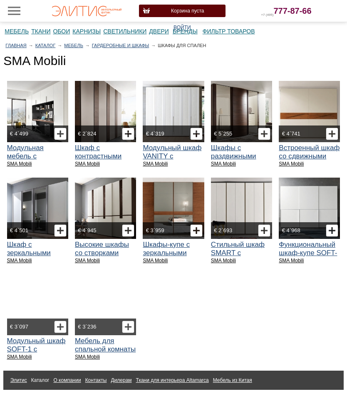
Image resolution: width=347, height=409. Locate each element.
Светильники (124, 31)
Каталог (45, 45)
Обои (61, 31)
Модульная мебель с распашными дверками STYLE (35, 160)
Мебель (17, 31)
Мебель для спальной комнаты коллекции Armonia (105, 353)
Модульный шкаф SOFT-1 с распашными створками (36, 353)
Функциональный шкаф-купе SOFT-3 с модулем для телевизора (308, 257)
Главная (15, 45)
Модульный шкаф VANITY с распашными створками (172, 160)
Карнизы (86, 31)
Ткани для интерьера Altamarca (172, 380)
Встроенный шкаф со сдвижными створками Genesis (309, 160)
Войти (182, 27)
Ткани (40, 31)
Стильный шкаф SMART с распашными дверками (238, 257)
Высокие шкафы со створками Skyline (102, 253)
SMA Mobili (19, 164)
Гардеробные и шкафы (120, 45)
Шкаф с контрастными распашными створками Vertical (104, 160)
